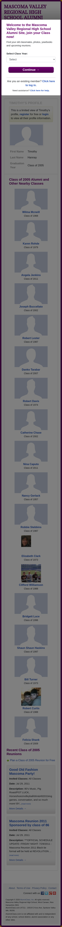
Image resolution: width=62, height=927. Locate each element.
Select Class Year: (17, 53)
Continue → (31, 69)
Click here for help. (39, 90)
